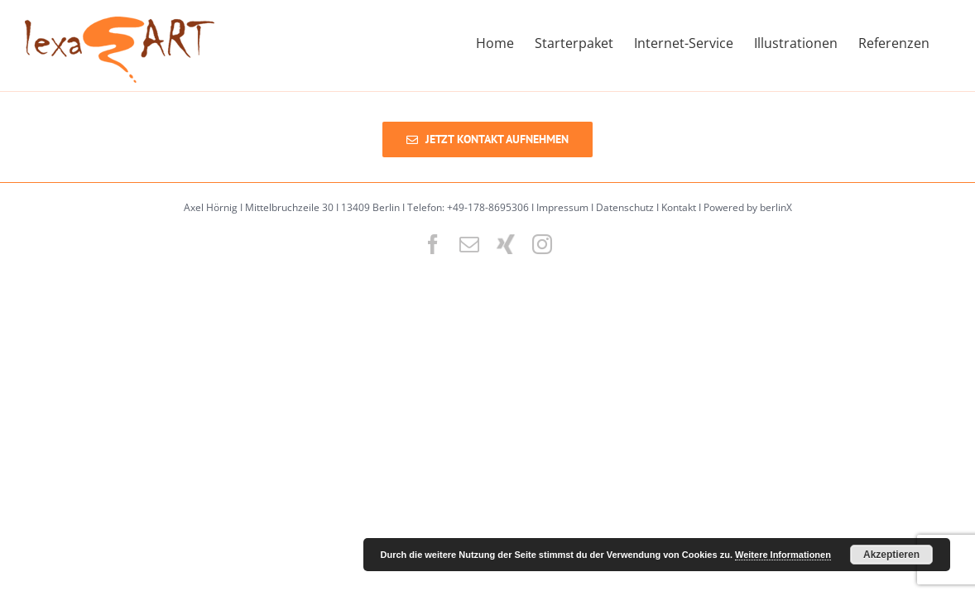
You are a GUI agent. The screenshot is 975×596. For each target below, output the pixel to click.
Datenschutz (625, 207)
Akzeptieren (891, 554)
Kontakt (678, 207)
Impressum (562, 207)
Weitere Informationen (783, 555)
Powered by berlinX (748, 207)
